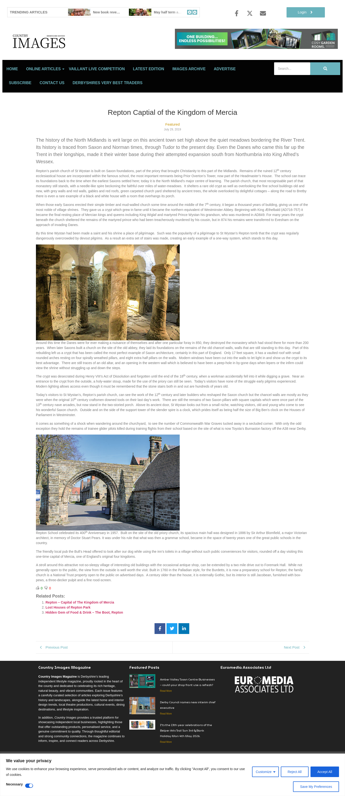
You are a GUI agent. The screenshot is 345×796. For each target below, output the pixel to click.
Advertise (225, 90)
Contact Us (52, 104)
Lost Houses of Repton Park (68, 628)
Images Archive (189, 90)
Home (12, 90)
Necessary (14, 784)
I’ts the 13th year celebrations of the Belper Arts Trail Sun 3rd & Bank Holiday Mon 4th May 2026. (186, 751)
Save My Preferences (316, 787)
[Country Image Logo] (67, 52)
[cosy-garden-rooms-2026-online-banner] (256, 48)
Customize (263, 772)
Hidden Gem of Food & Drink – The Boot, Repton (84, 633)
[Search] (292, 89)
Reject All (294, 772)
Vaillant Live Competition (97, 90)
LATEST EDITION (148, 90)
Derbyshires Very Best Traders (108, 104)
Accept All (324, 772)
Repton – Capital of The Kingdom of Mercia (80, 623)
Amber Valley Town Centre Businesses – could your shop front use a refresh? (187, 703)
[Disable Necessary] (29, 786)
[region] (172, 775)
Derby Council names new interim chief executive (187, 726)
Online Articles (44, 90)
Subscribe (20, 104)
